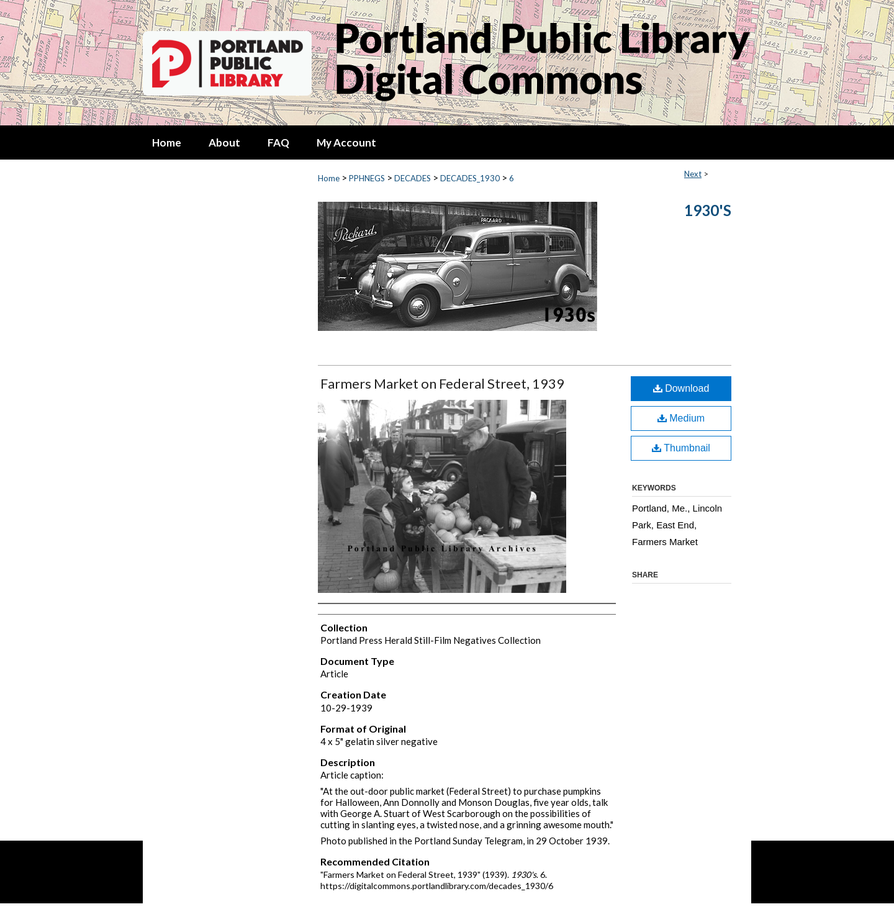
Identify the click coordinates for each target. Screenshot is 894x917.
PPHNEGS (367, 178)
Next (693, 174)
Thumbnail (681, 448)
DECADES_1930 (470, 178)
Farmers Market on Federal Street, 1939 (442, 383)
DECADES (412, 178)
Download (681, 388)
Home (329, 178)
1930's (707, 210)
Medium (681, 418)
